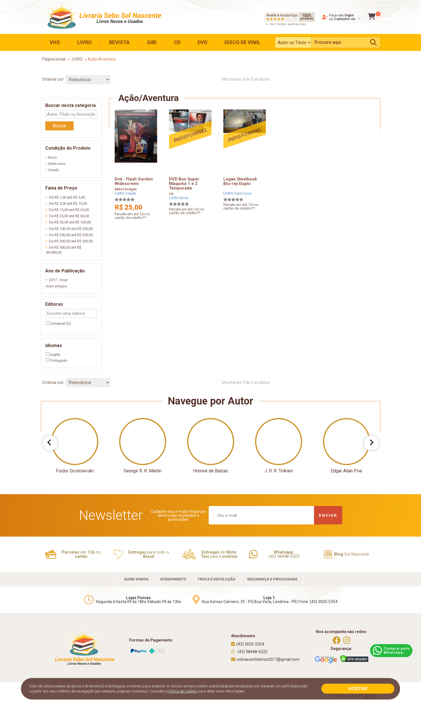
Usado (52, 170)
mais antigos (56, 286)
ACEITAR (358, 688)
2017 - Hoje (56, 280)
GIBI (152, 42)
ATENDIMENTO (173, 579)
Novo (51, 157)
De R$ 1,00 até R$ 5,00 (65, 197)
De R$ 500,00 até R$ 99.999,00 (63, 250)
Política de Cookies (182, 691)
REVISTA (119, 42)
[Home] (102, 15)
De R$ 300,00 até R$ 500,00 (69, 241)
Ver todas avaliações (286, 24)
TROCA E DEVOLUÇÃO (216, 579)
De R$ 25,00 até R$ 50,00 (67, 216)
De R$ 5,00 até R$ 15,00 (66, 203)
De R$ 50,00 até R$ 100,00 (68, 222)
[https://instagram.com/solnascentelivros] (347, 640)
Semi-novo (56, 164)
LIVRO (84, 42)
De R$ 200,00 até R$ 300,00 (69, 235)
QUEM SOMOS (136, 579)
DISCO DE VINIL (242, 42)
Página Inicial (53, 59)
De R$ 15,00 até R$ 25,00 (67, 210)
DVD (202, 42)
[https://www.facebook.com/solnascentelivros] (337, 640)
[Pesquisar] (373, 42)
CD (177, 42)
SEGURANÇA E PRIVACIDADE (272, 579)
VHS (55, 42)
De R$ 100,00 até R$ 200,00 (69, 229)
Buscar (59, 125)
